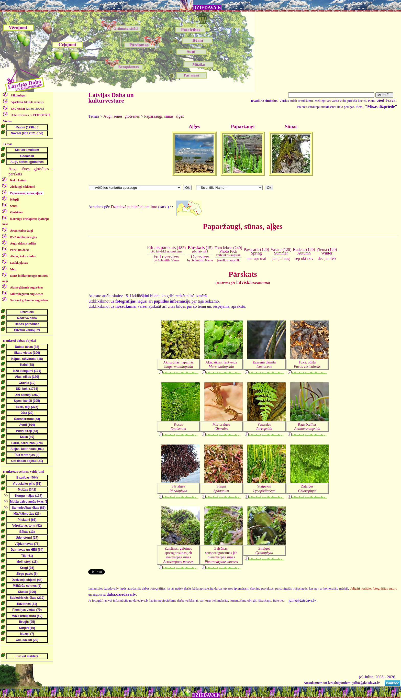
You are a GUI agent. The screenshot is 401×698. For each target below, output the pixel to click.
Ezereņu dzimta (264, 364)
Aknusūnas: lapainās (178, 364)
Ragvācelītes (307, 426)
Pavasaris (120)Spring (256, 251)
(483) (166, 249)
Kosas (178, 426)
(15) (200, 249)
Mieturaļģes (221, 426)
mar (250, 258)
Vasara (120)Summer (281, 251)
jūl (281, 258)
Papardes (264, 426)
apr (256, 258)
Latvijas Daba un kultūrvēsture (110, 98)
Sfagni (221, 488)
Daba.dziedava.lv (30, 115)
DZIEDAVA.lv (207, 7)
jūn (274, 258)
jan (327, 258)
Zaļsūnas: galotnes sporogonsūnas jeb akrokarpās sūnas (178, 555)
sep (297, 258)
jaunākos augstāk (228, 260)
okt (303, 258)
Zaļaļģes (307, 488)
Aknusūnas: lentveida (221, 364)
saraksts (27, 102)
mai (263, 258)
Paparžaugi (243, 126)
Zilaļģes (264, 550)
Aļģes (194, 126)
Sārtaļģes (178, 488)
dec (321, 258)
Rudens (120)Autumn (304, 251)
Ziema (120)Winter (327, 251)
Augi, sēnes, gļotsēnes (121, 116)
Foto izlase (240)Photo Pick (228, 251)
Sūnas (291, 126)
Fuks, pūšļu (307, 364)
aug (287, 258)
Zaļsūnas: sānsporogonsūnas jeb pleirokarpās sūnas (221, 555)
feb (333, 258)
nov (310, 258)
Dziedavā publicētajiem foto (134, 206)
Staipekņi (264, 488)
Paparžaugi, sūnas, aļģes (164, 116)
